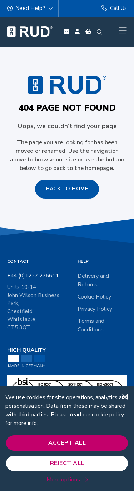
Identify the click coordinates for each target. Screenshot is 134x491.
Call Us (114, 8)
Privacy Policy (95, 309)
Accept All (67, 443)
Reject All (67, 463)
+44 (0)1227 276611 (33, 275)
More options (63, 480)
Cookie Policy (94, 297)
